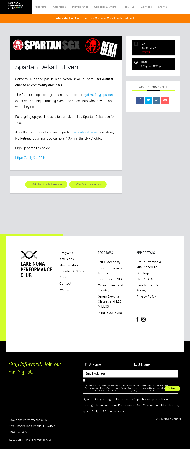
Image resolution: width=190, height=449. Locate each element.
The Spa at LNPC (110, 279)
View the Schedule (119, 18)
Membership (80, 7)
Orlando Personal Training (110, 288)
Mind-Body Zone (110, 312)
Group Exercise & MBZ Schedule (148, 264)
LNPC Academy (109, 262)
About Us (129, 7)
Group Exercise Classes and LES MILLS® (110, 301)
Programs (41, 7)
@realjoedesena (86, 132)
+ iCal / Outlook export (88, 184)
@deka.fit (91, 95)
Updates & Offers (105, 7)
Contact (146, 7)
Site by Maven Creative (168, 418)
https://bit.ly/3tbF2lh (30, 158)
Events (162, 7)
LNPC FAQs (144, 279)
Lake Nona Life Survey (147, 288)
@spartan (106, 95)
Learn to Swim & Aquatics (110, 270)
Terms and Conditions (149, 391)
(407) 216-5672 (18, 431)
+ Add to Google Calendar (46, 184)
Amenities (59, 7)
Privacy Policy (146, 296)
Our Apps (143, 273)
